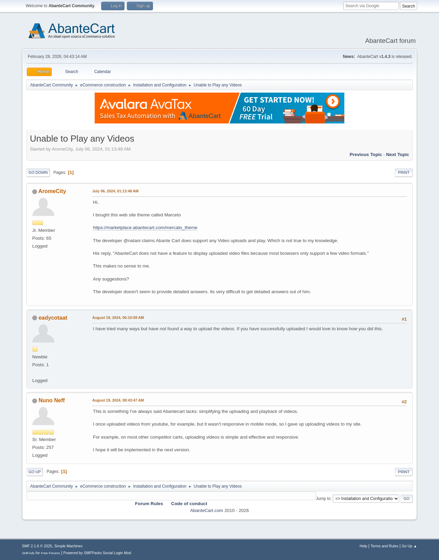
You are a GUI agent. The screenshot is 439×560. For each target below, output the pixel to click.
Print (404, 172)
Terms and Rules (385, 546)
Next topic (397, 154)
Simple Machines (68, 546)
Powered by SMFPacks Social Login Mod (97, 553)
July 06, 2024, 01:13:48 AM (115, 191)
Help (363, 546)
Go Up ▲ (409, 546)
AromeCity (52, 191)
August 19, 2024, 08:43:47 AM (118, 400)
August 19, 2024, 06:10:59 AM (118, 317)
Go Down (38, 172)
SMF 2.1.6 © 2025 (37, 546)
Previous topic (365, 154)
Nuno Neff (51, 400)
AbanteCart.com (206, 510)
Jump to (323, 498)
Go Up (34, 472)
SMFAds (28, 553)
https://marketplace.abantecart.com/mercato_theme (145, 227)
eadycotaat (52, 318)
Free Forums (50, 553)
